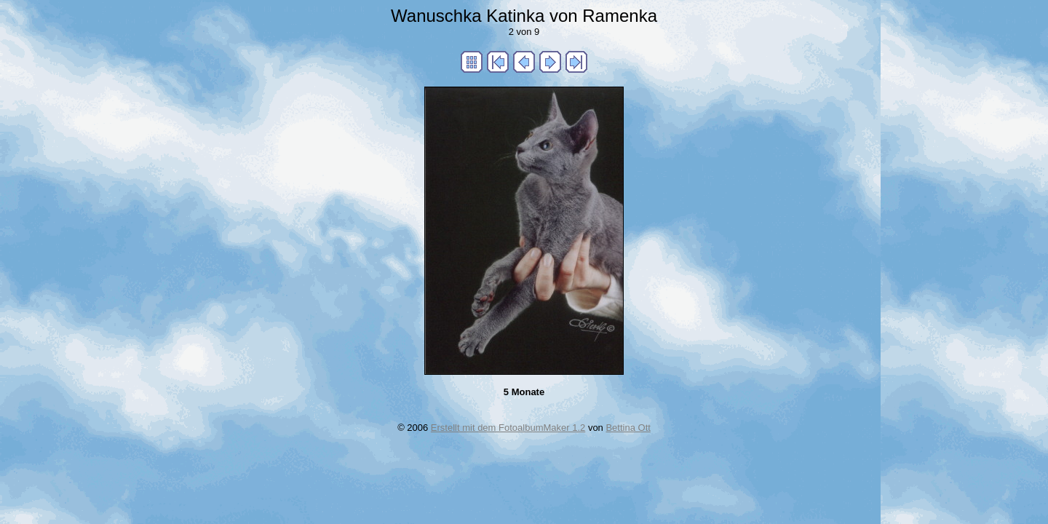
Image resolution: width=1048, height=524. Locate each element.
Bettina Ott (628, 427)
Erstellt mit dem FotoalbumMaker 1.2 (508, 427)
